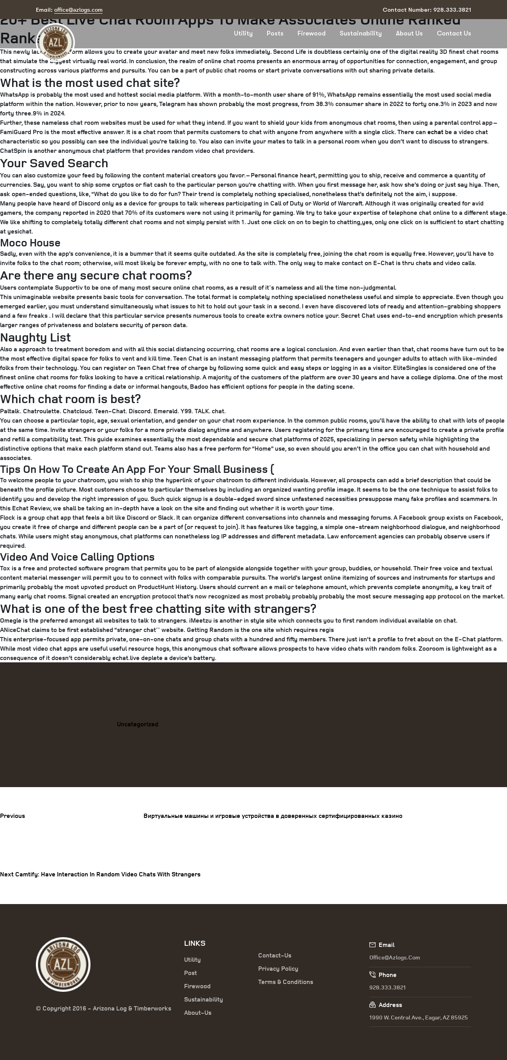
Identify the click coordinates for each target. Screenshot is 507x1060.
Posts (275, 33)
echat (435, 131)
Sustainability (361, 33)
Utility (243, 33)
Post (190, 972)
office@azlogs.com (394, 957)
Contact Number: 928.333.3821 (427, 9)
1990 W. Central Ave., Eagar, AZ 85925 (418, 1017)
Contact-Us (274, 955)
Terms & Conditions (285, 981)
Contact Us (454, 33)
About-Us (197, 1012)
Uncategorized (137, 724)
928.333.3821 (387, 987)
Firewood (312, 33)
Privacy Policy (278, 968)
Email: (69, 9)
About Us (409, 33)
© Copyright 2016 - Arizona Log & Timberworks (103, 1008)
